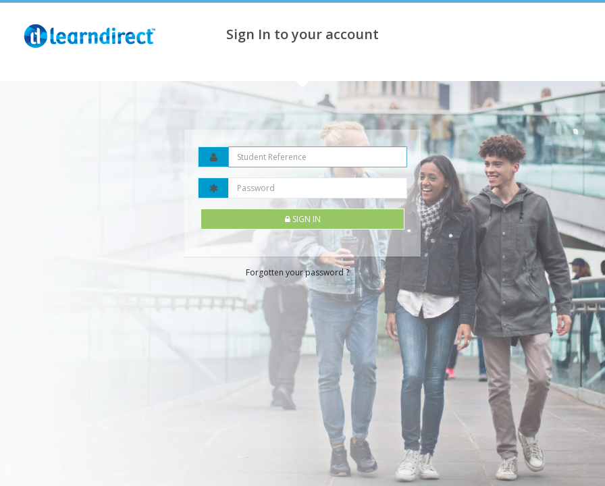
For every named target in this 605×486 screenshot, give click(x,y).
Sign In (303, 219)
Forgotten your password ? (297, 272)
